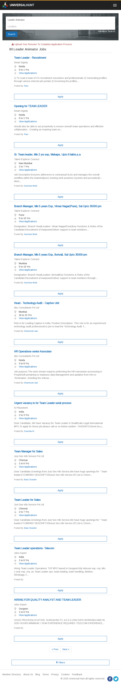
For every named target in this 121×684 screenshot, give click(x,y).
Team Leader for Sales (27, 499)
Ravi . (26, 86)
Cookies (65, 674)
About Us (28, 674)
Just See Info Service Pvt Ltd (29, 456)
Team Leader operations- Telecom (34, 548)
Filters (60, 662)
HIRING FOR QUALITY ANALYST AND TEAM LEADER (47, 599)
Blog (37, 674)
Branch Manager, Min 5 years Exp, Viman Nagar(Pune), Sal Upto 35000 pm (57, 206)
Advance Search (106, 31)
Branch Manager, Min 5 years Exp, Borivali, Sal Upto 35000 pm (50, 254)
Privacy (55, 674)
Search (11, 34)
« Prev (55, 649)
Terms (45, 674)
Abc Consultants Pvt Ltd (26, 307)
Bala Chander (30, 479)
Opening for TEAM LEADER (30, 106)
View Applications (25, 73)
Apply (60, 96)
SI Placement (21, 407)
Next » (66, 649)
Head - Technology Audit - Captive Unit (36, 303)
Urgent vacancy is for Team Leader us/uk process (42, 403)
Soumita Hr (29, 431)
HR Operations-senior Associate (33, 351)
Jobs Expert (20, 553)
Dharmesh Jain (31, 331)
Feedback (77, 674)
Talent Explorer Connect (26, 159)
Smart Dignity (21, 62)
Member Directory (11, 674)
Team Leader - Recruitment (30, 57)
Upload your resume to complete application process (42, 44)
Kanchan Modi (30, 186)
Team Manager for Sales (28, 451)
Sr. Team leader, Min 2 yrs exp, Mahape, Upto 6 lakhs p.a (47, 154)
